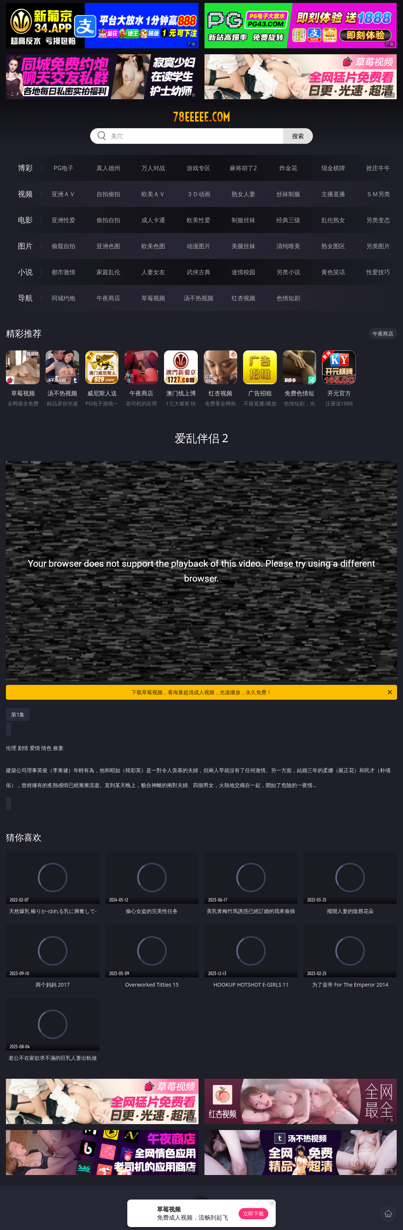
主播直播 (333, 194)
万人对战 (153, 168)
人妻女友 (153, 272)
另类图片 (378, 246)
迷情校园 (243, 272)
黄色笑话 (333, 272)
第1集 (17, 714)
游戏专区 (198, 168)
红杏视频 (243, 298)
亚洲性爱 (63, 220)
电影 (25, 220)
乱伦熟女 (333, 220)
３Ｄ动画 (198, 194)
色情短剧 (288, 298)
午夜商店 (108, 298)
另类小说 (288, 272)
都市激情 (63, 272)
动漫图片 (198, 246)
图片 (25, 246)
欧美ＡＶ (153, 194)
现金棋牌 (333, 168)
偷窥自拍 (63, 246)
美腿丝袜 (243, 246)
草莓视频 (153, 298)
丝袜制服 (288, 194)
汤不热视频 (198, 298)
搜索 (298, 136)
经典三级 (288, 220)
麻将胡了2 (243, 168)
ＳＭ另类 (378, 194)
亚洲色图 (108, 246)
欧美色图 (153, 246)
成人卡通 (153, 220)
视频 (25, 194)
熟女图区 (333, 246)
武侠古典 (198, 272)
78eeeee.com (201, 117)
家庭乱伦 (108, 272)
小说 (25, 272)
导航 (25, 298)
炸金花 (288, 168)
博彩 (25, 168)
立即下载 (253, 1213)
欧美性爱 (198, 220)
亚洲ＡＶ (63, 194)
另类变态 (378, 220)
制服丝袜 (243, 220)
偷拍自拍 (108, 220)
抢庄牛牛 (378, 168)
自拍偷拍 (108, 194)
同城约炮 (63, 298)
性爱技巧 (378, 272)
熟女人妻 (243, 194)
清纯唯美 (288, 246)
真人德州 (108, 168)
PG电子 (63, 168)
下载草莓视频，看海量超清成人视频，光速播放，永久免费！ (262, 692)
